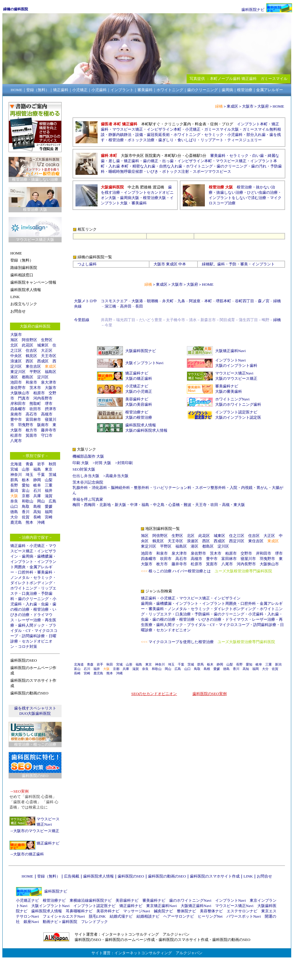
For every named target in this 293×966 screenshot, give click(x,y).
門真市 (23, 398)
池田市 (16, 382)
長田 (139, 306)
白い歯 (258, 155)
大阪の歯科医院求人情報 (146, 430)
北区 (14, 345)
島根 (37, 506)
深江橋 (110, 306)
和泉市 (31, 382)
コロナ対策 (27, 646)
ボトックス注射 (175, 171)
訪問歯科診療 (33, 636)
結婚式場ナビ (121, 916)
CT (28, 630)
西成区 (43, 361)
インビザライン (227, 598)
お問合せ (264, 876)
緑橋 (206, 264)
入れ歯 (31, 604)
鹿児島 (16, 522)
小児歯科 (235, 134)
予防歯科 (202, 614)
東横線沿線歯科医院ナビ (91, 900)
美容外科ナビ (107, 911)
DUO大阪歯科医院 (35, 713)
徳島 (14, 512)
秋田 (52, 464)
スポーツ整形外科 (210, 487)
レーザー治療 (29, 620)
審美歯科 (44, 572)
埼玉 (29, 474)
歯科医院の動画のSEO (167, 876)
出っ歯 (168, 161)
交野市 (246, 553)
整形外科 (141, 487)
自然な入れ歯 (170, 166)
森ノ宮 (263, 301)
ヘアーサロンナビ (178, 916)
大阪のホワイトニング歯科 (238, 404)
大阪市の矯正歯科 (28, 854)
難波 (187, 504)
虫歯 (45, 604)
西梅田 (90, 504)
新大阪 (120, 504)
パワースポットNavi (243, 916)
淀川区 (43, 377)
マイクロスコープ (234, 624)
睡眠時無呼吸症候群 (125, 171)
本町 (208, 301)
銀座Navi (31, 921)
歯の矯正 (150, 161)
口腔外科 (25, 572)
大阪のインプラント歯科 (236, 365)
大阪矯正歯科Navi (230, 351)
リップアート (211, 140)
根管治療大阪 (154, 198)
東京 (48, 469)
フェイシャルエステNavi (64, 916)
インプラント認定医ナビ (236, 412)
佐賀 (25, 517)
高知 (37, 512)
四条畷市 (18, 409)
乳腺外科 (80, 487)
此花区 (27, 345)
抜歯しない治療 (229, 192)
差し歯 (114, 161)
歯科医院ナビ (252, 9)
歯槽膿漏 (44, 556)
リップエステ (160, 614)
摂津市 (50, 409)
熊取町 (35, 403)
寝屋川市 (248, 558)
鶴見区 (31, 356)
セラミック (42, 577)
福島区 (50, 371)
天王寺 (201, 504)
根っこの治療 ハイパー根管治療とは (180, 571)
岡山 (41, 501)
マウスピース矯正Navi (234, 373)
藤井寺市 (48, 430)
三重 (48, 485)
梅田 (76, 504)
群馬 (14, 480)
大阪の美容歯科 (138, 404)
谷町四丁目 (244, 301)
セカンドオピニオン (173, 630)
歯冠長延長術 (158, 134)
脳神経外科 (120, 487)
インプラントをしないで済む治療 (237, 198)
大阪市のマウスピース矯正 (36, 831)
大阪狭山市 (19, 393)
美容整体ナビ (211, 911)
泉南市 (16, 414)
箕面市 (31, 435)
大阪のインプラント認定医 (238, 417)
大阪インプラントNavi (144, 363)
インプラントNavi (230, 360)
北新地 (105, 504)
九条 (181, 301)
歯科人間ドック (31, 625)
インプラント (21, 561)
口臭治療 (29, 593)
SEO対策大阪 (84, 469)
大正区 (46, 350)
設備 (139, 134)
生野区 (46, 340)
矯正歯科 (18, 545)
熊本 (29, 522)
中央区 (16, 356)
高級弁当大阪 (117, 476)
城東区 (43, 345)
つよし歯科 (87, 264)
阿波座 (194, 301)
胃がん (262, 487)
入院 (233, 487)
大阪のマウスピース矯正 (236, 378)
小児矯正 (37, 545)
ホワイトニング (23, 588)
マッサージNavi (136, 911)
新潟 (14, 490)
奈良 (14, 501)
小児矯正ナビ (136, 386)
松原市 (16, 435)
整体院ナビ (186, 911)
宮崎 (48, 517)
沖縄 (41, 522)
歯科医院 (69, 921)
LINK (248, 876)
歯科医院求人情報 (140, 425)
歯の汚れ (258, 166)
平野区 (35, 371)
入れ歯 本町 (118, 166)
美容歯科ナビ (136, 399)
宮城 (14, 469)
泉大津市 (48, 382)
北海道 (16, 464)
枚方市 (31, 430)
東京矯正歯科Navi (161, 905)
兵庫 (37, 496)
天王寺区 (48, 356)
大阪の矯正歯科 (138, 378)
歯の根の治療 (163, 619)
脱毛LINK (97, 916)
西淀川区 (236, 541)
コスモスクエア (114, 301)
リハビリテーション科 (172, 487)
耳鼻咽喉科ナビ (79, 911)
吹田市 (35, 409)
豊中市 (16, 419)
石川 (37, 490)
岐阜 (37, 485)
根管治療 (41, 609)
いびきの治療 (209, 619)
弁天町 (168, 301)
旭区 (14, 340)
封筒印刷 (125, 463)
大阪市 (16, 334)
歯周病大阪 (129, 198)
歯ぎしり (166, 140)
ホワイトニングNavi (232, 399)
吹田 (214, 504)
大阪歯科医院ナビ (140, 351)
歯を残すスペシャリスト (35, 708)
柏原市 (39, 393)
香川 (25, 512)
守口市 (46, 435)
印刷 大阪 (81, 463)
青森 (29, 464)
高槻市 (46, 414)
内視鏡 (247, 487)
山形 (25, 469)
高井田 (125, 306)
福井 (48, 490)
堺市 (48, 403)
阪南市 (43, 425)
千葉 (41, 474)
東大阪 (239, 504)
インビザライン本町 (164, 129)
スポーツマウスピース (212, 171)
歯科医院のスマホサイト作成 (215, 876)
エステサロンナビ (242, 911)
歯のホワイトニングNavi (190, 900)
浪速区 (16, 361)
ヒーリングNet (210, 916)
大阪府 (263, 106)
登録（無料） (48, 876)
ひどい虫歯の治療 (262, 192)
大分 (14, 517)
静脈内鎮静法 (119, 134)
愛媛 (48, 506)
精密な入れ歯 (143, 166)
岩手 (41, 464)
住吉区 (31, 350)
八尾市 (16, 440)
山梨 (48, 480)
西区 (29, 361)
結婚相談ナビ (147, 916)
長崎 (37, 517)
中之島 (158, 504)
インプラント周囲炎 (219, 603)
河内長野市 (42, 398)
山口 (14, 506)
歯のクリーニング (33, 599)
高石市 (31, 414)
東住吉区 (33, 366)
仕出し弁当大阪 (86, 476)
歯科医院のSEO (131, 876)
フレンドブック (94, 921)
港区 (14, 377)
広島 (52, 501)
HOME (278, 106)
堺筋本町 (223, 301)
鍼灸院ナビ (163, 911)
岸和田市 (18, 403)
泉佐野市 (18, 387)
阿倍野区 (29, 340)
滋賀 (48, 496)
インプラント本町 (252, 124)
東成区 (50, 366)
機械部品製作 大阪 (88, 456)
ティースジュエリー (244, 140)
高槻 (226, 504)
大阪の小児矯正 (138, 391)
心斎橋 (174, 504)
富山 (25, 490)
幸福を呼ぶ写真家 (88, 499)
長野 (14, 485)
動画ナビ (50, 921)
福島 (37, 469)
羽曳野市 (25, 425)
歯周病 (27, 556)
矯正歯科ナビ (48, 843)
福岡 (48, 512)
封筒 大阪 (103, 463)
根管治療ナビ (136, 412)
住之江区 (236, 535)
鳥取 (25, 506)
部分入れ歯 (256, 134)
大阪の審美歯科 (228, 391)
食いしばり (187, 140)
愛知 (25, 485)
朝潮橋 (152, 301)
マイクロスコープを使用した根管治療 (181, 642)
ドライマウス (236, 619)
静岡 (37, 480)
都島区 (27, 377)
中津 (134, 504)
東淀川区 (18, 371)
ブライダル (196, 624)
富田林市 (33, 419)
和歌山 (27, 501)
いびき (152, 171)
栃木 (25, 480)
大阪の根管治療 (138, 417)
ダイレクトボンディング (31, 583)
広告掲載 (71, 876)
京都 (25, 496)
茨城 (52, 474)
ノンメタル (19, 577)
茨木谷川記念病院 (88, 482)
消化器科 (99, 487)
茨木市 (35, 387)
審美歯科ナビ (226, 386)
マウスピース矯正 (127, 129)
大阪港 (137, 301)
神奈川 (16, 474)
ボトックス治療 (141, 140)
